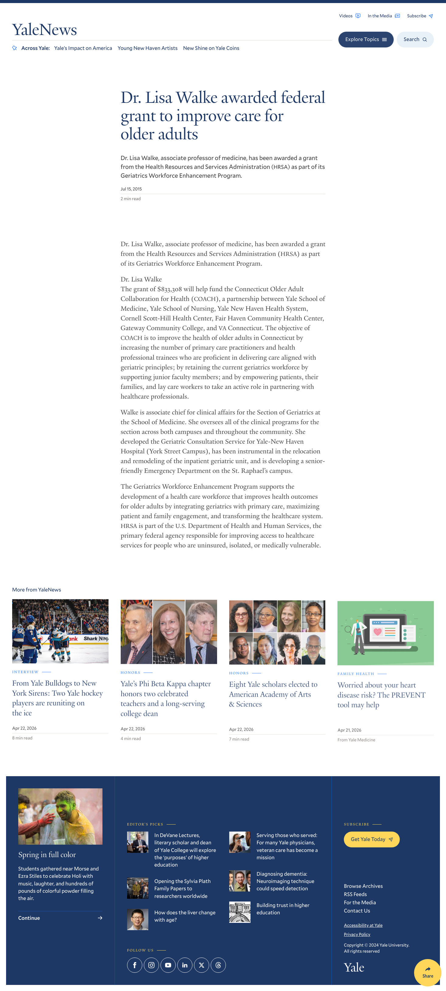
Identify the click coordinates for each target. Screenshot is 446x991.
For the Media (360, 902)
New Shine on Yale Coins (211, 47)
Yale (354, 968)
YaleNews (44, 31)
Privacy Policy (357, 934)
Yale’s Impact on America (83, 47)
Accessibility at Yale (363, 925)
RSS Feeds (355, 894)
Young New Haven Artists (148, 47)
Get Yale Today (371, 839)
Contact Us (357, 910)
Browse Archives (363, 885)
